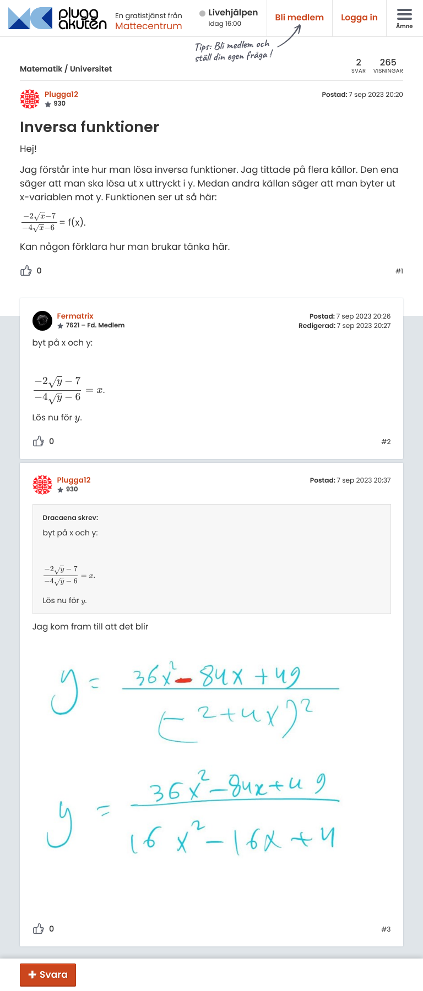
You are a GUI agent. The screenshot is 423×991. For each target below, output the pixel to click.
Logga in (359, 18)
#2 (386, 442)
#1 (399, 271)
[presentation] (39, 222)
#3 (386, 930)
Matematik (41, 68)
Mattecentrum (148, 26)
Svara (54, 974)
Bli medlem (299, 18)
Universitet (91, 68)
